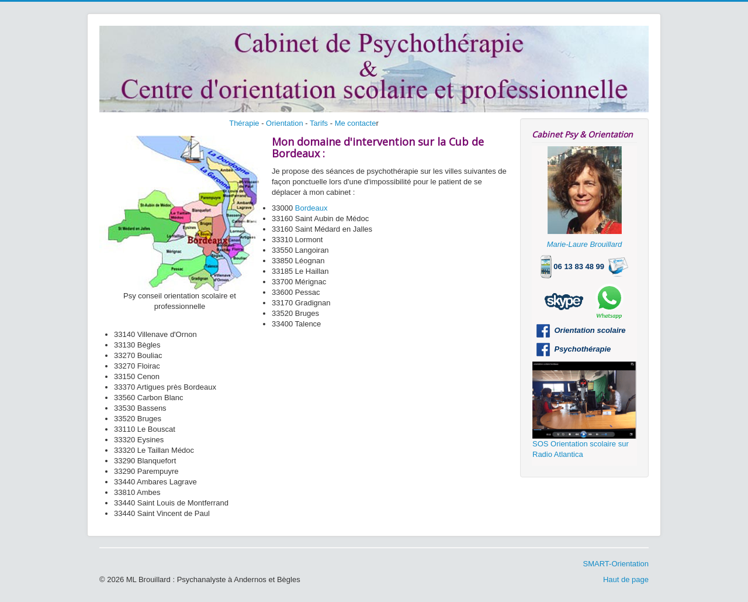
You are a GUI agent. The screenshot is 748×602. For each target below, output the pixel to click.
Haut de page (626, 579)
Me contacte (355, 123)
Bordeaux (311, 208)
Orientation (284, 123)
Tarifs (319, 123)
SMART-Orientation (616, 563)
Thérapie (244, 123)
